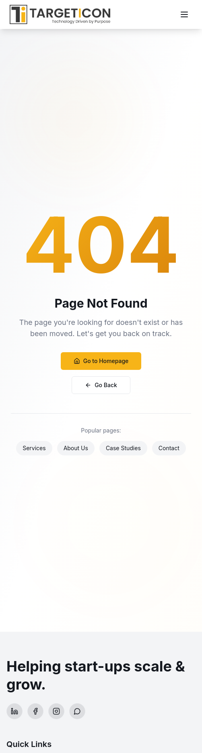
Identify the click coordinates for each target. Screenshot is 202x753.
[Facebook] (35, 711)
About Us (76, 448)
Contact (169, 448)
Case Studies (123, 448)
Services (34, 448)
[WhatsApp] (77, 711)
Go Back (101, 385)
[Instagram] (56, 711)
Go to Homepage (101, 360)
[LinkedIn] (14, 711)
